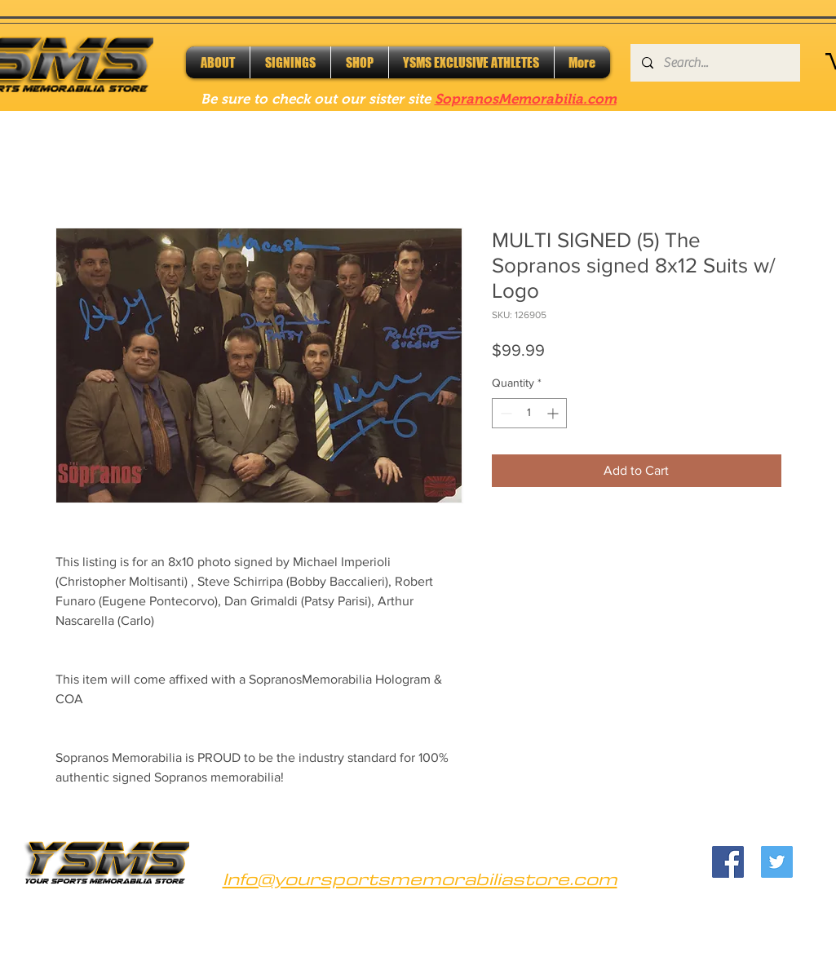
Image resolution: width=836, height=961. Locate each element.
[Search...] (714, 63)
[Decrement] (504, 413)
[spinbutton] (529, 413)
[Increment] (554, 413)
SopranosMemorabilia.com (526, 99)
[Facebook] (728, 862)
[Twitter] (777, 862)
